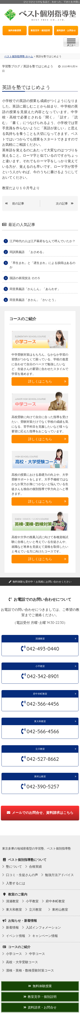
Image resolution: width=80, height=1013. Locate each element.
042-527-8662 (43, 759)
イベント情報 (15, 936)
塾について (14, 866)
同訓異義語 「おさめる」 (27, 252)
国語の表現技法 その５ (25, 278)
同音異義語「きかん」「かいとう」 (33, 300)
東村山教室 (40, 776)
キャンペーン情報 (45, 936)
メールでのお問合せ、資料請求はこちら (40, 812)
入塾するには (15, 883)
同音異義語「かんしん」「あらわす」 (35, 289)
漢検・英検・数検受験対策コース (30, 970)
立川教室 (41, 748)
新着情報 (12, 927)
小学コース (14, 954)
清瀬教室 (40, 638)
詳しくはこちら (40, 381)
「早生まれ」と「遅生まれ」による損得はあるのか (42, 265)
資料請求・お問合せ (66, 30)
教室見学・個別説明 (40, 30)
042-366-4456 (43, 704)
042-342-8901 (43, 676)
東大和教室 (40, 721)
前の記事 (13, 203)
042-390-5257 (42, 786)
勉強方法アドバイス (59, 875)
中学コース (37, 954)
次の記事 (66, 203)
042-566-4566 (43, 731)
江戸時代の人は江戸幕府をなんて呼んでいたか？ (42, 241)
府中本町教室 (40, 693)
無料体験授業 (14, 30)
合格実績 (35, 866)
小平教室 (40, 666)
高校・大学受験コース (22, 962)
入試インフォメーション (43, 927)
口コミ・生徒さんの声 (22, 875)
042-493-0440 (42, 648)
